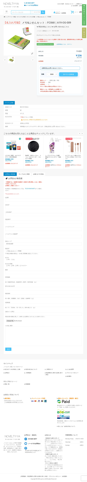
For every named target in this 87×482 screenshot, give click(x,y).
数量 (6, 269)
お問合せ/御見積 (10, 174)
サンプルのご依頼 (24, 174)
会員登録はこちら (61, 44)
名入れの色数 (8, 263)
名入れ (7, 257)
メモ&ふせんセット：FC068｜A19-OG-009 (37, 22)
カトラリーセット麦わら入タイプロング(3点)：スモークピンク (73, 157)
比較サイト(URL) (9, 311)
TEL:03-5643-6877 (30, 188)
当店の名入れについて (31, 369)
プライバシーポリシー (72, 372)
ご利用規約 (28, 372)
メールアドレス (9, 226)
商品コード (8, 241)
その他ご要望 (8, 325)
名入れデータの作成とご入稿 (12, 369)
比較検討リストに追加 (84, 15)
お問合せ (81, 5)
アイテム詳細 (9, 103)
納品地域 (7, 293)
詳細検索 (27, 384)
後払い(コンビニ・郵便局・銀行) (68, 398)
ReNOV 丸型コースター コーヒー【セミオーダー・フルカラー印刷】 (33, 157)
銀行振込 (7, 398)
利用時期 (7, 302)
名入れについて (69, 3)
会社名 (7, 204)
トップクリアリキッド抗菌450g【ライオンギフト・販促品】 (53, 157)
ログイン (58, 13)
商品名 (7, 248)
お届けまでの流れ (38, 174)
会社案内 (69, 376)
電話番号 (8, 219)
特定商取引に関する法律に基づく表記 (37, 476)
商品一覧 (7, 384)
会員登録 (64, 13)
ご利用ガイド (79, 3)
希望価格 (7, 277)
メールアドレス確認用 (11, 234)
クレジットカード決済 (38, 398)
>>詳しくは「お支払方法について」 (66, 426)
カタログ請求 (60, 3)
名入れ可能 (37, 12)
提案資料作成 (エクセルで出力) (45, 44)
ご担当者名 (8, 212)
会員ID (7, 197)
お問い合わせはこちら (60, 27)
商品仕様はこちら (44, 27)
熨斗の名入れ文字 (10, 286)
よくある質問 (74, 5)
